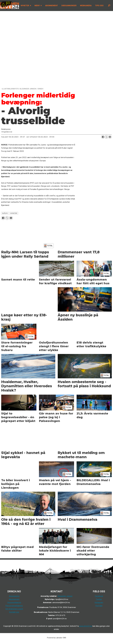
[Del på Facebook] (103, 137)
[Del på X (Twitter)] (106, 137)
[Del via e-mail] (110, 137)
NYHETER (25, 5)
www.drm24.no (85, 626)
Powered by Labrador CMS (56, 638)
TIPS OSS (99, 5)
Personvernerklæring (14, 606)
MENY (37, 5)
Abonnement (14, 599)
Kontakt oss (14, 612)
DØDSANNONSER (68, 5)
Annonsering (14, 596)
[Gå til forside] (9, 5)
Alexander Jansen (65, 596)
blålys (5, 213)
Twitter (99, 599)
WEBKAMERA (86, 5)
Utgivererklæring (14, 602)
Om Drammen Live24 (14, 609)
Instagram (99, 602)
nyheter (13, 213)
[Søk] (109, 5)
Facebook (99, 596)
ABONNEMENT (51, 5)
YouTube (98, 606)
